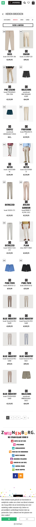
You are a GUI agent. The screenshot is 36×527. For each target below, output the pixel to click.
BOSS (9, 54)
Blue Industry (10, 318)
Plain (26, 245)
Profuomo (26, 129)
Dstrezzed (9, 204)
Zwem (21, 20)
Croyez (9, 129)
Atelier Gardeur (26, 206)
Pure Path (10, 283)
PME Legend (9, 89)
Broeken (15, 20)
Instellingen (18, 524)
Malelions (26, 89)
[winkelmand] (33, 2)
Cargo (27, 20)
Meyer (10, 167)
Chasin (26, 54)
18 (24, 418)
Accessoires (7, 20)
